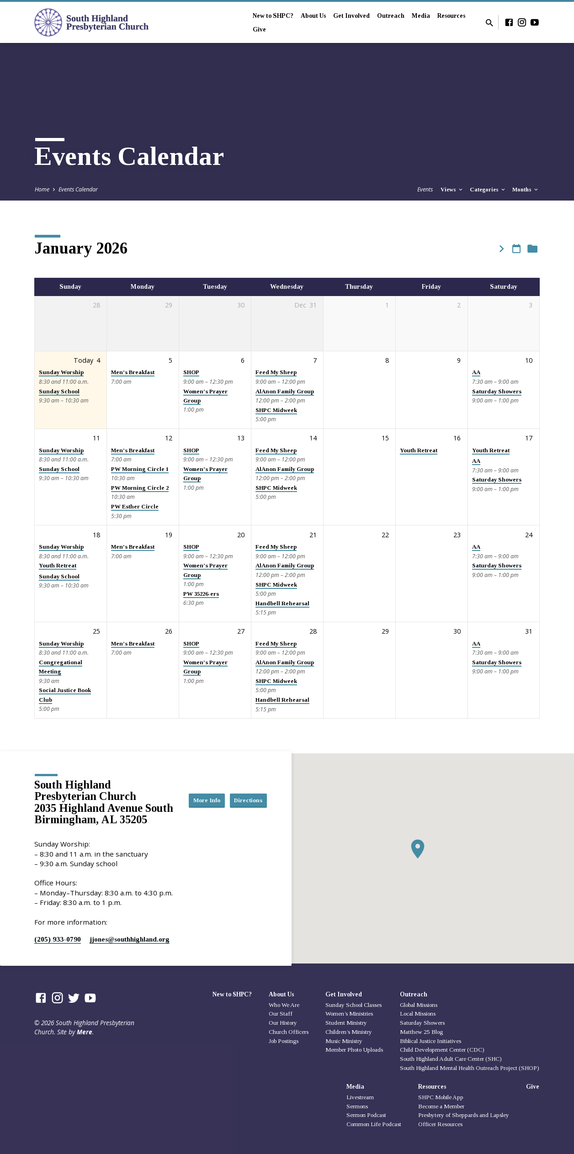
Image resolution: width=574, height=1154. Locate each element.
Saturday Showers (496, 391)
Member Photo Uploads (354, 1049)
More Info (244, 790)
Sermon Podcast (366, 1115)
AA (476, 372)
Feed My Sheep (276, 372)
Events (425, 189)
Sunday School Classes (353, 1004)
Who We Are (284, 1004)
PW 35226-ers (201, 594)
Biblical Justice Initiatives (430, 1041)
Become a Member (441, 1106)
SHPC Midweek (276, 410)
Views (452, 189)
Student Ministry (346, 1022)
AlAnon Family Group (284, 391)
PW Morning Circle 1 (140, 469)
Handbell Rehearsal (282, 603)
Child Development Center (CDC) (442, 1049)
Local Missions (418, 1013)
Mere (84, 1031)
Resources (451, 15)
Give (259, 29)
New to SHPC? (273, 15)
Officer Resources (440, 1124)
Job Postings (283, 1041)
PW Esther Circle (135, 506)
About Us (313, 15)
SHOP (191, 372)
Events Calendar (78, 189)
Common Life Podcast (373, 1124)
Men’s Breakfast (132, 372)
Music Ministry (343, 1041)
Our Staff (280, 1013)
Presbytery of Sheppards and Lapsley (463, 1115)
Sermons (357, 1106)
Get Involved (351, 15)
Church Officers (288, 1031)
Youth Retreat (418, 450)
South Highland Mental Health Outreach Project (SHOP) (469, 1067)
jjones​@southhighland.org (130, 939)
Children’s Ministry (348, 1031)
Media (421, 15)
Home (42, 189)
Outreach (390, 15)
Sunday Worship (61, 372)
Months (525, 189)
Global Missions (418, 1004)
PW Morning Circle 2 (140, 488)
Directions (244, 809)
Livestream (360, 1097)
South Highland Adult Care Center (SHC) (451, 1058)
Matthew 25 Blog (421, 1031)
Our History (283, 1022)
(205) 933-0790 (57, 939)
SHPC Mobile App (440, 1097)
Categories (488, 189)
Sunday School (59, 391)
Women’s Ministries (349, 1013)
